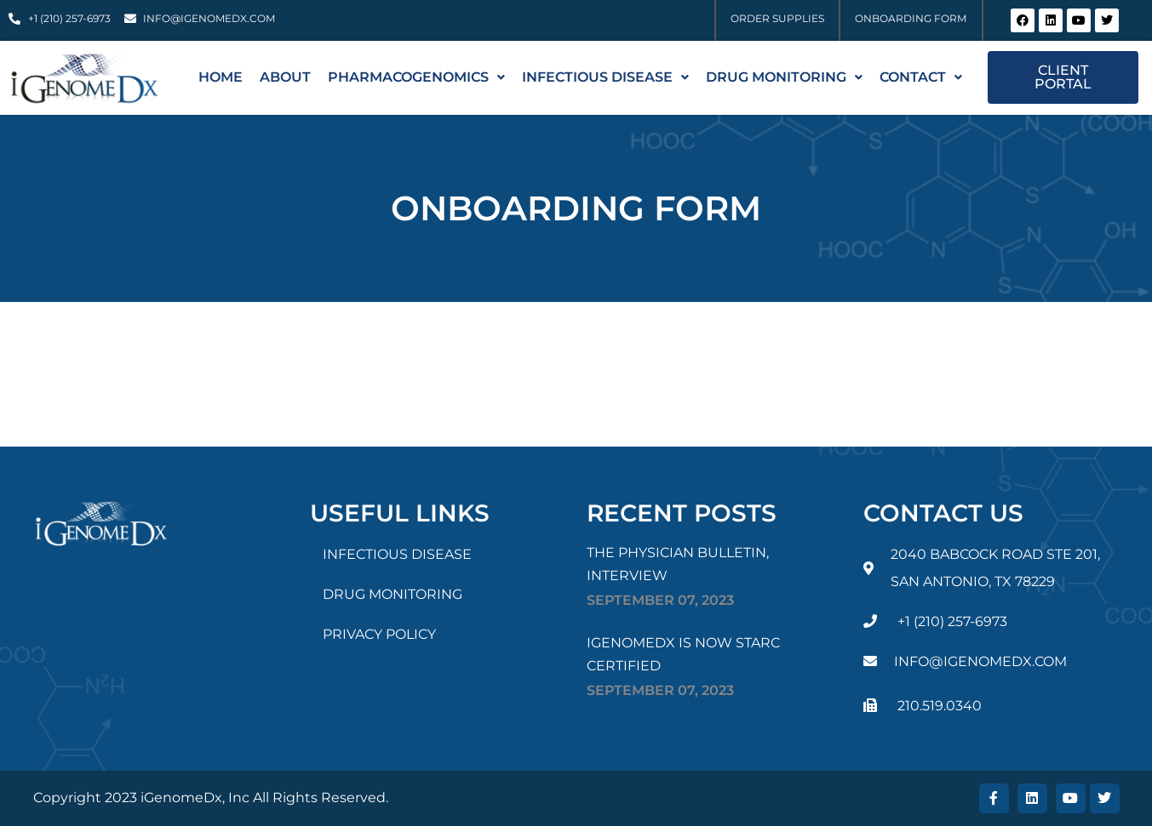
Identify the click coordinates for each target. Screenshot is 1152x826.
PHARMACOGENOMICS (416, 77)
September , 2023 (660, 600)
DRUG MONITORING (392, 594)
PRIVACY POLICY (379, 634)
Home (220, 77)
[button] (416, 77)
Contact (921, 77)
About (285, 77)
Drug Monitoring (784, 77)
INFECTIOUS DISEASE (605, 77)
